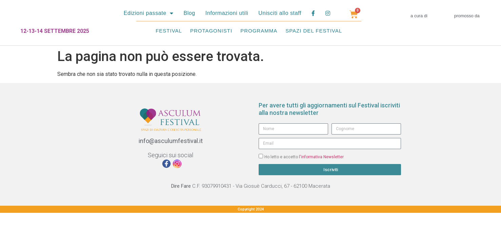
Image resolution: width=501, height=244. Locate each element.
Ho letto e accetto (304, 156)
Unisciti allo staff (279, 13)
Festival (169, 31)
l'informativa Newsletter (321, 156)
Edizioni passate (149, 13)
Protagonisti (211, 31)
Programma (258, 31)
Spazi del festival (313, 31)
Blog (189, 13)
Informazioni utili (226, 13)
